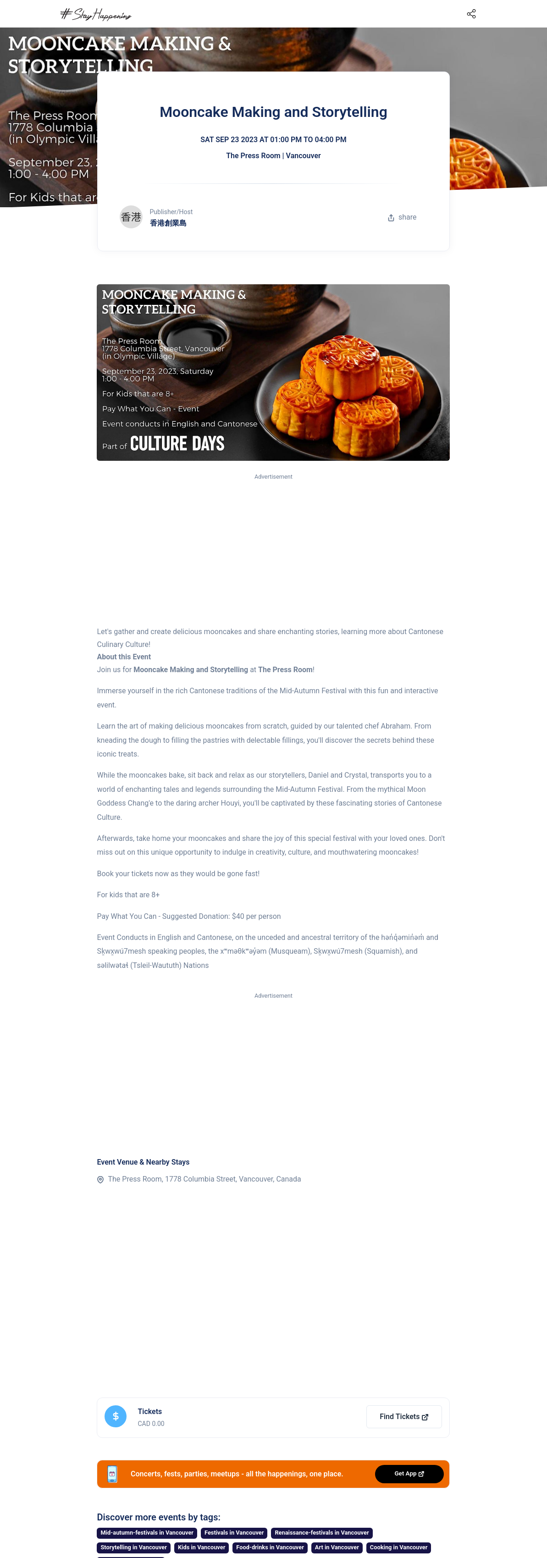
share (402, 217)
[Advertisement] (273, 550)
